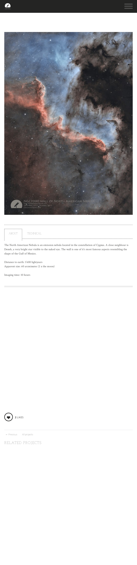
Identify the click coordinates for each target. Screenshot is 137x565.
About (13, 233)
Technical (34, 233)
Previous (11, 434)
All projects (27, 434)
